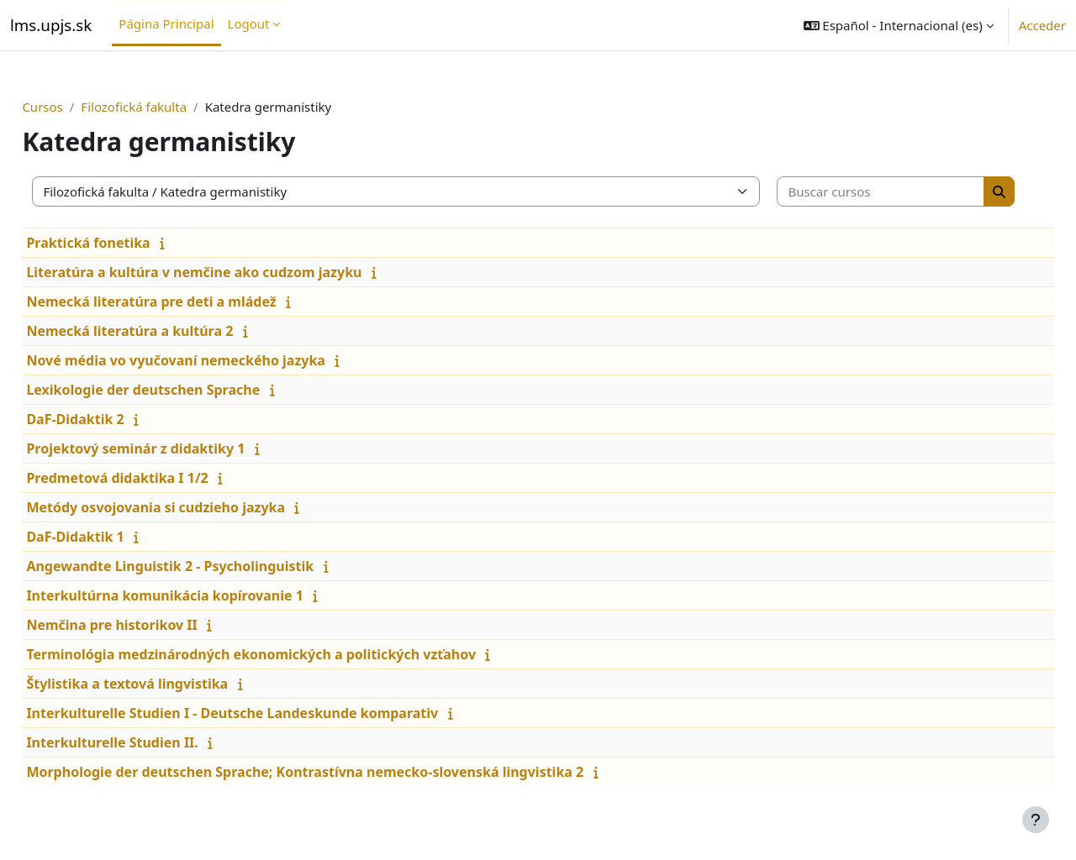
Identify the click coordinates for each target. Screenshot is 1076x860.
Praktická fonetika (125, 242)
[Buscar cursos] (879, 191)
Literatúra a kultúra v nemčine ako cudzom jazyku (231, 272)
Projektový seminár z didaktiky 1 (173, 448)
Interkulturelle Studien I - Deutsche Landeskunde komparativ (270, 713)
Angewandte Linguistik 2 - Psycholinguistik (207, 566)
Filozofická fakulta (171, 106)
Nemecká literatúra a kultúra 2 (167, 331)
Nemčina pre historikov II (149, 625)
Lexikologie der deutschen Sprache (181, 389)
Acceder (1042, 25)
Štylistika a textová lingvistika (165, 683)
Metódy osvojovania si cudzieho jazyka (193, 507)
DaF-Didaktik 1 (112, 536)
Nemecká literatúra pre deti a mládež (189, 301)
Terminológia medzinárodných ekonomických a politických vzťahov (289, 654)
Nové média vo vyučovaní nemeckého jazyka (213, 360)
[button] (899, 25)
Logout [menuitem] (249, 23)
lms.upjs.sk (51, 24)
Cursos (80, 106)
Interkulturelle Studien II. (149, 742)
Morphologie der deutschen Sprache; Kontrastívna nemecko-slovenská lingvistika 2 (342, 772)
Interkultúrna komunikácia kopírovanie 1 (202, 595)
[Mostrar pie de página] (1035, 819)
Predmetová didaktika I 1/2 (154, 478)
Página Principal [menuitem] (166, 23)
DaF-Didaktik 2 (112, 419)
